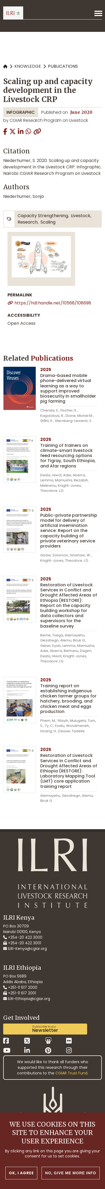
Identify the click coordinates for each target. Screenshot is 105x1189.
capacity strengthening (43, 216)
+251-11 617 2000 (20, 987)
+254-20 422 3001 (22, 943)
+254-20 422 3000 (22, 937)
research (28, 222)
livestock (80, 216)
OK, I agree (21, 1175)
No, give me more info (70, 1175)
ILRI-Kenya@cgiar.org (25, 948)
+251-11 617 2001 (19, 993)
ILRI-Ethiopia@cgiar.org (26, 998)
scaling (48, 222)
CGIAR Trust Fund (71, 1073)
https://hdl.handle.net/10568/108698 (52, 303)
